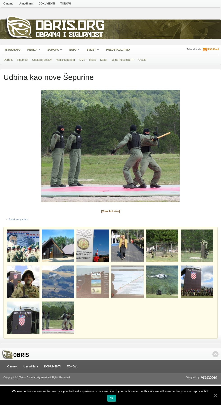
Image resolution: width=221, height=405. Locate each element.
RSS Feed (213, 49)
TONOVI (65, 3)
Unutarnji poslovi (42, 59)
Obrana (8, 59)
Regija (32, 50)
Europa (53, 50)
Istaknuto (13, 49)
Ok (111, 398)
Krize (82, 59)
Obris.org (70, 26)
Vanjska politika (65, 59)
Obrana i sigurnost (69, 35)
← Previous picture (17, 219)
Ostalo (142, 59)
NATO (73, 50)
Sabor (103, 59)
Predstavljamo (118, 49)
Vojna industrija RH (122, 59)
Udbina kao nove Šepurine (48, 77)
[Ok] (215, 395)
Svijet (91, 50)
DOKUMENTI (47, 3)
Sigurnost (22, 59)
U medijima (26, 3)
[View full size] (110, 211)
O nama (8, 3)
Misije (92, 59)
